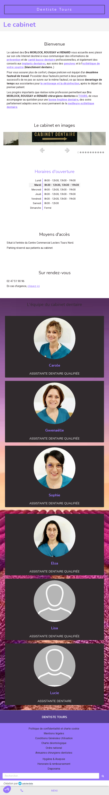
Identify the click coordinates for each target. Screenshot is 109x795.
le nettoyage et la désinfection (59, 83)
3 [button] (83, 152)
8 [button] (95, 152)
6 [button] (90, 152)
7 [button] (93, 152)
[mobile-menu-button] (54, 790)
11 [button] (103, 152)
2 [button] (80, 152)
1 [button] (78, 152)
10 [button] (100, 152)
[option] (54, 138)
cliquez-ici (34, 286)
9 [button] (98, 152)
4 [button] (85, 152)
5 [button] (88, 152)
